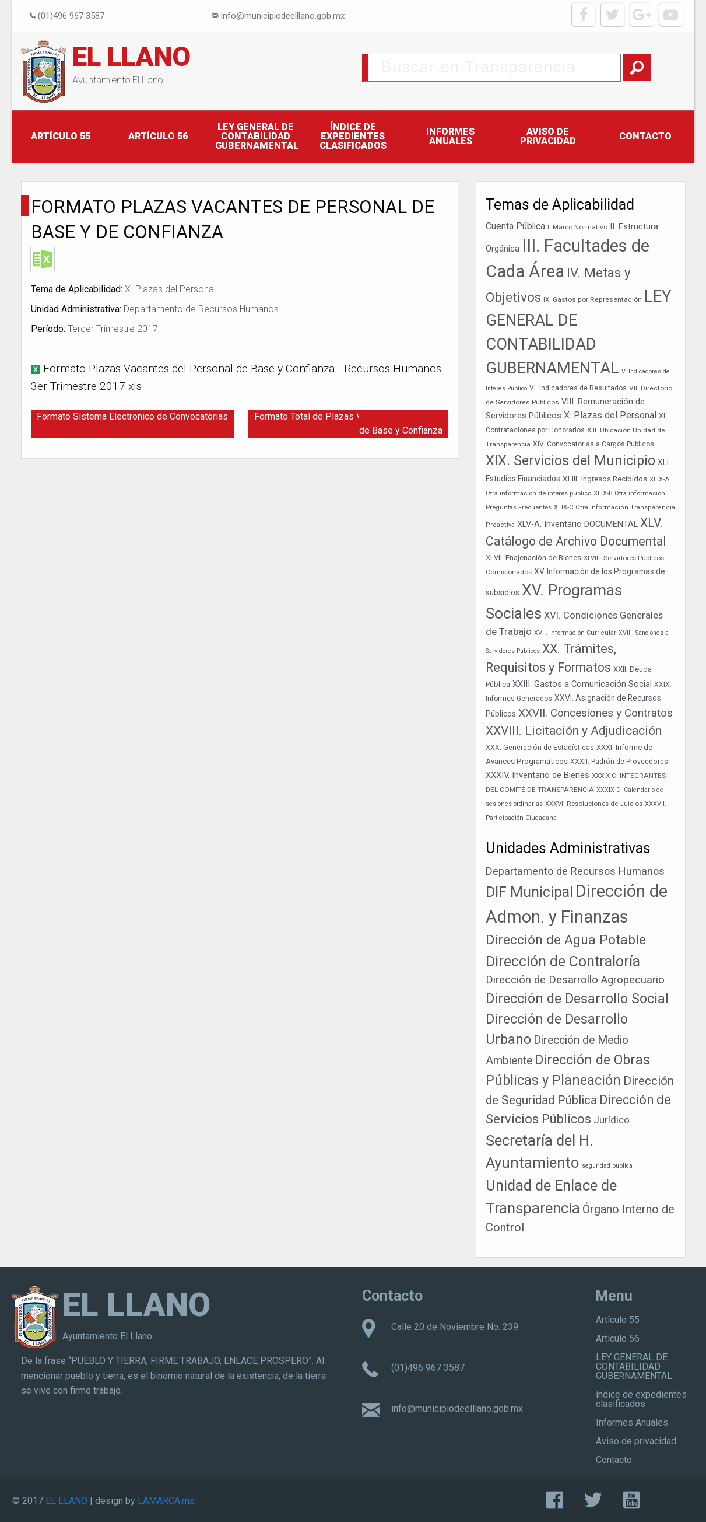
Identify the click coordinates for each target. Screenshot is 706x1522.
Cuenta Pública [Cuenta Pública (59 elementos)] (515, 226)
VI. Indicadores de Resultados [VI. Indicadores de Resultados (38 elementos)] (578, 388)
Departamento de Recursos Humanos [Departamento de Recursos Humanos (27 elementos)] (575, 871)
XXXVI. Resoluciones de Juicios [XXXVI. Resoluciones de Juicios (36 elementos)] (593, 804)
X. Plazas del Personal (170, 289)
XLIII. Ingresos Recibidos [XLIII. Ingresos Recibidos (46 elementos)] (605, 478)
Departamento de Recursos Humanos (201, 309)
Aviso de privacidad (548, 136)
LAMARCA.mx (166, 1500)
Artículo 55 (60, 136)
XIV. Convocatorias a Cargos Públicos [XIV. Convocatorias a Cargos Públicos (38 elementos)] (593, 444)
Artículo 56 (158, 136)
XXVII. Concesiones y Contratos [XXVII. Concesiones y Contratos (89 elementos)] (595, 713)
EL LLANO (131, 56)
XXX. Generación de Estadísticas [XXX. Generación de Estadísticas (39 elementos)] (540, 747)
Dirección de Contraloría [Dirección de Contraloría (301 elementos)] (563, 961)
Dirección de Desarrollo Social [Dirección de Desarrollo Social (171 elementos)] (577, 998)
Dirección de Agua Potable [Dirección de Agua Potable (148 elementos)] (566, 940)
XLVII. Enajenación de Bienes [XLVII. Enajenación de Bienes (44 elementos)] (533, 557)
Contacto (645, 136)
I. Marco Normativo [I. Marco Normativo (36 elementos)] (577, 227)
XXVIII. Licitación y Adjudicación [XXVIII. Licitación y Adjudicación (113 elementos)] (574, 730)
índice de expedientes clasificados (353, 136)
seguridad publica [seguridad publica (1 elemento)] (607, 1166)
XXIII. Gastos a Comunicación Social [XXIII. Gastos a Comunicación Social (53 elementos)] (582, 684)
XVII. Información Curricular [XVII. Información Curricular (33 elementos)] (575, 633)
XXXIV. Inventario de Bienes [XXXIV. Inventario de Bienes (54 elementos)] (537, 775)
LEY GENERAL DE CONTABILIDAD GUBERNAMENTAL (256, 136)
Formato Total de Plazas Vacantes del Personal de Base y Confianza (351, 423)
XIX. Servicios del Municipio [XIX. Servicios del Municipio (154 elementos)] (570, 460)
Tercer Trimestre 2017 (113, 328)
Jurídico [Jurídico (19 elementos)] (611, 1120)
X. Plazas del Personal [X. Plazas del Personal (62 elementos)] (610, 415)
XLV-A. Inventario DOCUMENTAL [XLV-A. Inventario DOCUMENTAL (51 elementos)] (577, 524)
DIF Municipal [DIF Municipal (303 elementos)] (529, 892)
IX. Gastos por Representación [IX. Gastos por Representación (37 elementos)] (592, 299)
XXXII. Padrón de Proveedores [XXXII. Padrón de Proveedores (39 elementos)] (619, 761)
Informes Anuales (450, 136)
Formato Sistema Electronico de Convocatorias (132, 416)
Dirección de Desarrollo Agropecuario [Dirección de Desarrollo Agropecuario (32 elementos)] (575, 979)
